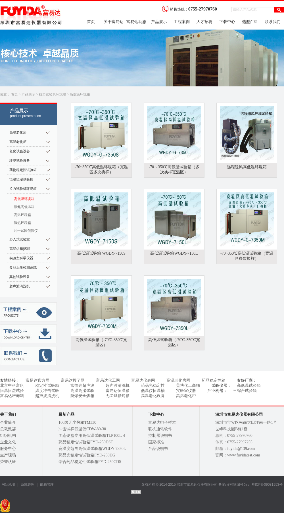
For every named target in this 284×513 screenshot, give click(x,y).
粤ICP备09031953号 (267, 485)
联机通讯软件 (160, 429)
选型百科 (250, 22)
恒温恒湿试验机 (21, 179)
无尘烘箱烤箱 (118, 396)
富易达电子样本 (162, 422)
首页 (91, 22)
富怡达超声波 (82, 385)
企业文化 (8, 442)
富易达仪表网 (143, 380)
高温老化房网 (178, 380)
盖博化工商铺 (188, 385)
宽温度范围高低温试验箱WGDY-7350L (92, 448)
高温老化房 (17, 132)
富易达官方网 (37, 380)
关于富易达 (114, 22)
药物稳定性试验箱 (23, 170)
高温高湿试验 (82, 391)
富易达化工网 (108, 380)
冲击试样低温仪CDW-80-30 (82, 429)
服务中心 (8, 448)
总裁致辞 (8, 429)
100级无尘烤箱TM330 (77, 422)
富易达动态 (136, 22)
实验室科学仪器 (21, 258)
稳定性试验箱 (47, 385)
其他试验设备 (19, 277)
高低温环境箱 (80, 94)
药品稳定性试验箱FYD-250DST (86, 442)
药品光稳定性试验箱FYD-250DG (87, 455)
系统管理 (27, 485)
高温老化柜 (17, 142)
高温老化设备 (153, 396)
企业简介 (8, 422)
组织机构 (8, 435)
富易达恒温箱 (118, 391)
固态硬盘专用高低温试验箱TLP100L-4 (92, 435)
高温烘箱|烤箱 (19, 249)
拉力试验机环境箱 (52, 94)
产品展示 (159, 22)
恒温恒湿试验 (12, 391)
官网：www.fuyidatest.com (237, 455)
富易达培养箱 (12, 396)
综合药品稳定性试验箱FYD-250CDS (90, 462)
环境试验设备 (19, 161)
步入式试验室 (19, 239)
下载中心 (227, 22)
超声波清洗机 (19, 286)
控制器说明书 (160, 435)
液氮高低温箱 (24, 207)
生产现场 (8, 455)
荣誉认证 (8, 462)
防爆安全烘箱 (82, 396)
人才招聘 (204, 22)
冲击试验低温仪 (26, 231)
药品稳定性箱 (213, 380)
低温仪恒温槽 (153, 391)
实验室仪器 (186, 391)
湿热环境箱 (22, 223)
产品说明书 (158, 448)
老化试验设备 (19, 151)
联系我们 (273, 22)
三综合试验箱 (245, 391)
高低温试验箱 (249, 385)
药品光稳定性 (153, 385)
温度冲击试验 (47, 391)
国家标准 (156, 442)
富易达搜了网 (73, 380)
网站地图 (8, 485)
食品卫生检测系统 (23, 267)
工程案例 (182, 22)
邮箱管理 (47, 485)
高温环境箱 (22, 215)
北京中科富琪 (12, 385)
